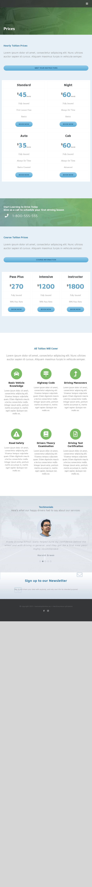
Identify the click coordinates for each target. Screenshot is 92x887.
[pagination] (40, 561)
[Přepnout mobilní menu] (87, 3)
